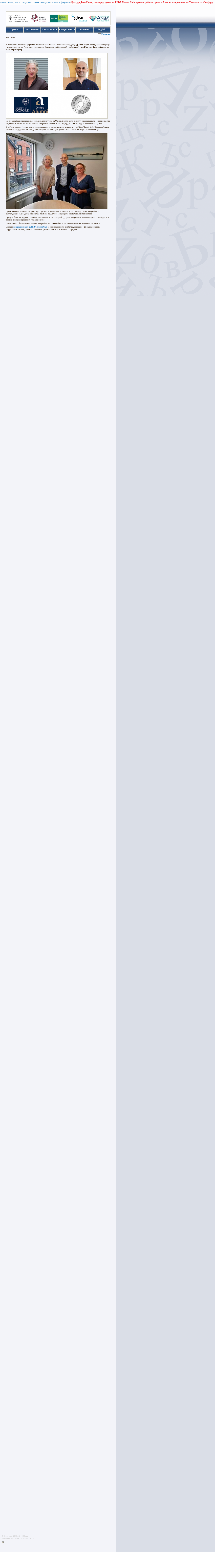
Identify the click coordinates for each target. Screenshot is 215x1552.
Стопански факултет (41, 2)
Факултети (26, 2)
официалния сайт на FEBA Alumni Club (30, 227)
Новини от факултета (60, 2)
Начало (3, 2)
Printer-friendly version (4, 1542)
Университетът (14, 2)
